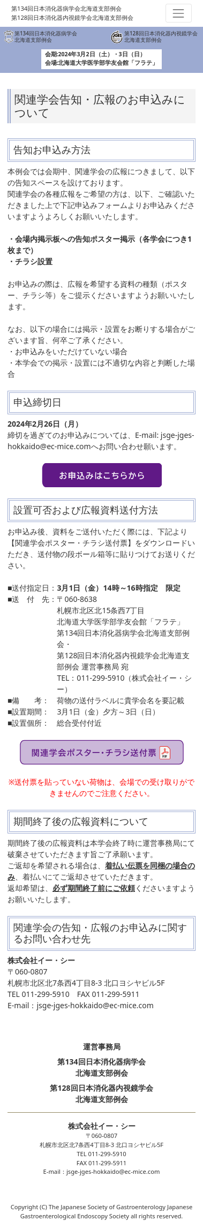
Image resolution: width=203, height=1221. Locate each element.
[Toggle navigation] (179, 13)
